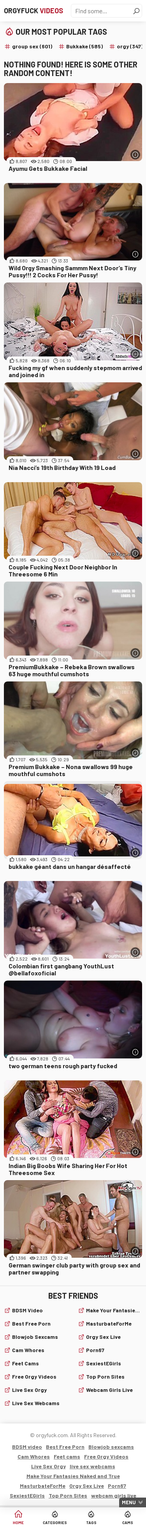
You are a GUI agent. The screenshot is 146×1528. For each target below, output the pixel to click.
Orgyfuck (33, 10)
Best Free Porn (31, 1323)
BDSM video (27, 1310)
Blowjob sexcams (35, 1336)
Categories (55, 1522)
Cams (127, 1522)
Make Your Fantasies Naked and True (114, 1310)
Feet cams (25, 1363)
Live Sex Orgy (29, 1389)
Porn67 (95, 1350)
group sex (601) (32, 46)
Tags (91, 1522)
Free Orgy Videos (34, 1376)
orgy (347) (130, 46)
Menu (129, 1502)
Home (18, 1522)
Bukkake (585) (84, 46)
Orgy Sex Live (103, 1336)
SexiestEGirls (103, 1363)
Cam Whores (28, 1350)
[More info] (135, 155)
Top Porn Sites (105, 1376)
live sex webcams (36, 1403)
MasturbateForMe (109, 1323)
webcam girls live (109, 1389)
